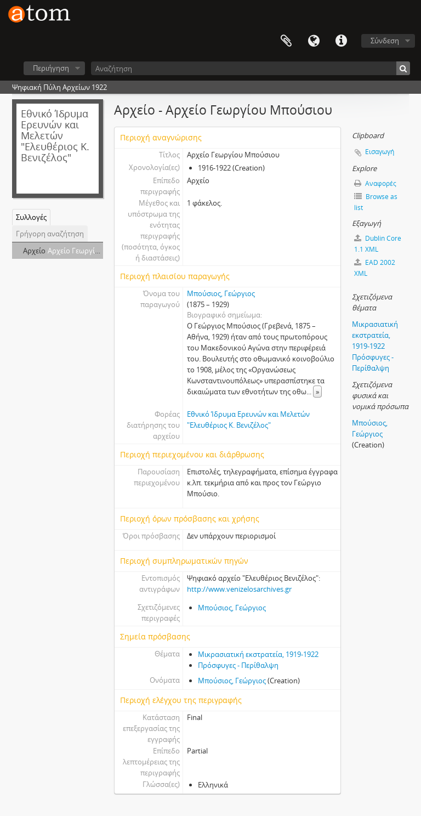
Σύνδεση (385, 41)
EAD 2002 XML (374, 268)
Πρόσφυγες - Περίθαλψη (238, 665)
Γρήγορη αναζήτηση (50, 234)
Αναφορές (375, 183)
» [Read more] (317, 391)
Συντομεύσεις (341, 41)
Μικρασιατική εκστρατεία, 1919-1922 (258, 654)
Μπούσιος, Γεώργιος (221, 293)
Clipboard (286, 41)
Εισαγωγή (379, 151)
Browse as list (375, 202)
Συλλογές (31, 217)
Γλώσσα (313, 41)
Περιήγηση (51, 68)
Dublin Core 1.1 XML (377, 244)
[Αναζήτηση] (250, 68)
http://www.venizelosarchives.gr (239, 589)
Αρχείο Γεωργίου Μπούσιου (94, 251)
